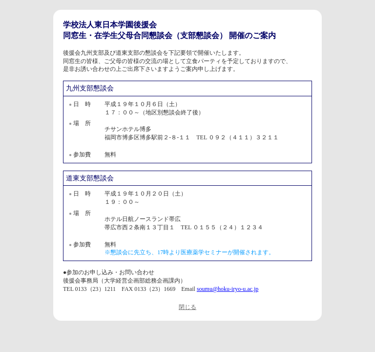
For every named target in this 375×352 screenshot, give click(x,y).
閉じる (187, 307)
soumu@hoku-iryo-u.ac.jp (227, 289)
